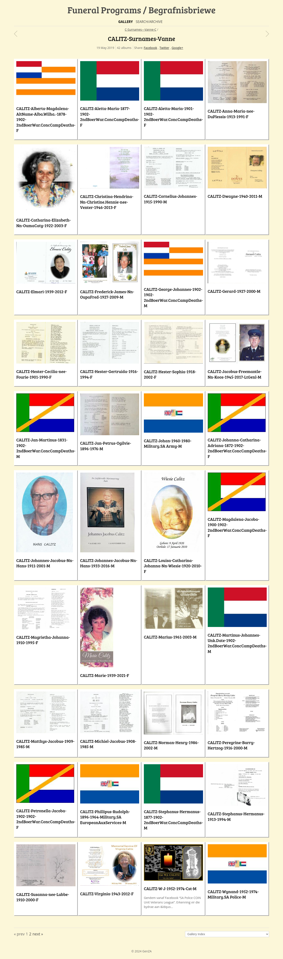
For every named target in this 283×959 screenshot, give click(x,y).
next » (38, 933)
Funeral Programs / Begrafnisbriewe (142, 10)
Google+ (177, 48)
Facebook (150, 48)
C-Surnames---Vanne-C (140, 29)
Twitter (164, 48)
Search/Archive (149, 22)
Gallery (125, 22)
